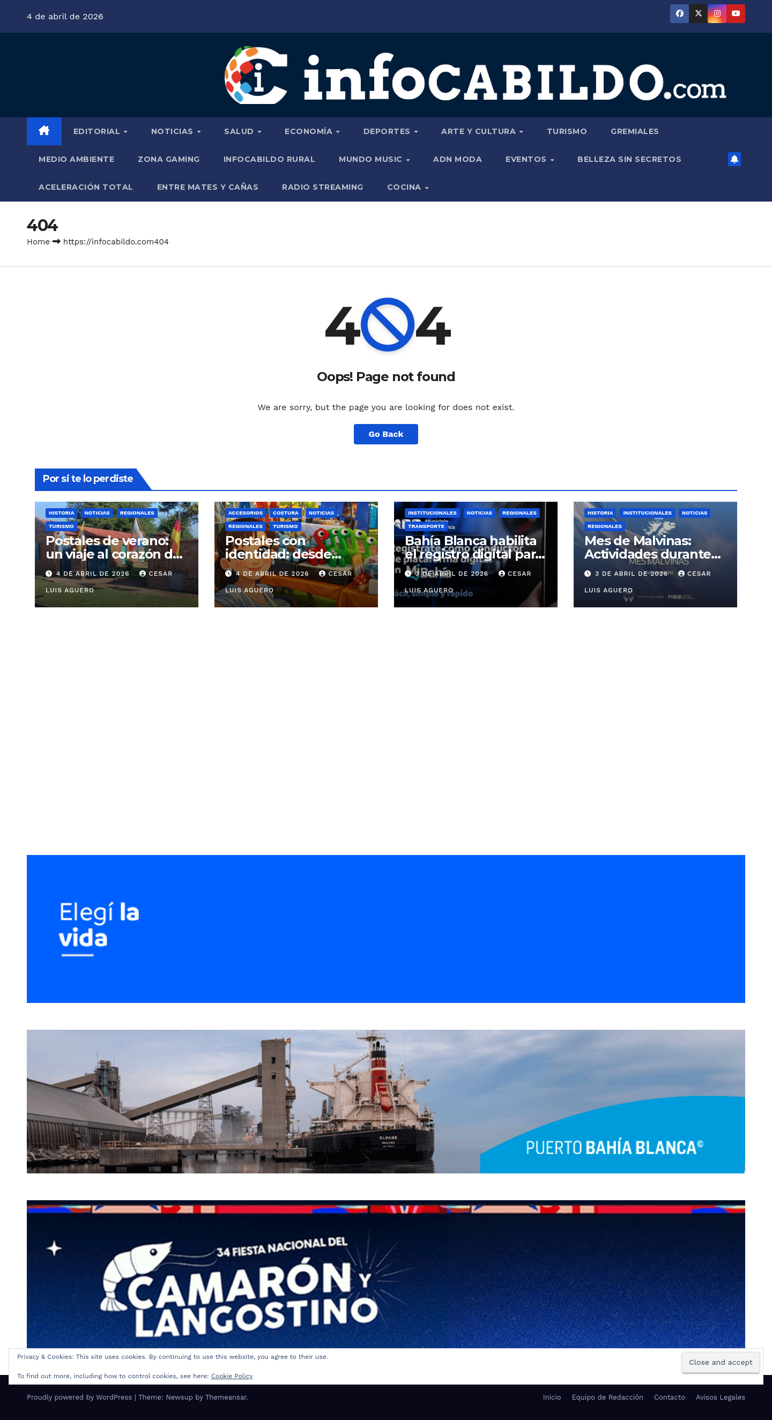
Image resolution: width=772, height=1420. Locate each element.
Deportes (388, 131)
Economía (310, 131)
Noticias (173, 131)
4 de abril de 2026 (94, 573)
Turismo (567, 131)
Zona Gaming (169, 159)
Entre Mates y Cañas (208, 187)
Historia (61, 513)
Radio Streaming (322, 187)
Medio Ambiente (76, 159)
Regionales (137, 513)
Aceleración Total (86, 187)
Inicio (552, 1397)
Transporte (426, 526)
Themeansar (226, 1397)
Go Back (386, 434)
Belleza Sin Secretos (629, 159)
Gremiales (635, 131)
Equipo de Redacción (607, 1397)
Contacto (669, 1397)
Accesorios (245, 513)
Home (38, 242)
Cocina (405, 187)
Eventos (527, 159)
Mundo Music (372, 159)
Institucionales (432, 513)
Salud (240, 131)
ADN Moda (457, 159)
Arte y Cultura (479, 131)
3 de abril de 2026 (453, 573)
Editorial (98, 131)
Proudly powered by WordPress (81, 1397)
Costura (286, 513)
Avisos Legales (720, 1397)
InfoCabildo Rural (270, 159)
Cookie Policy (232, 1376)
